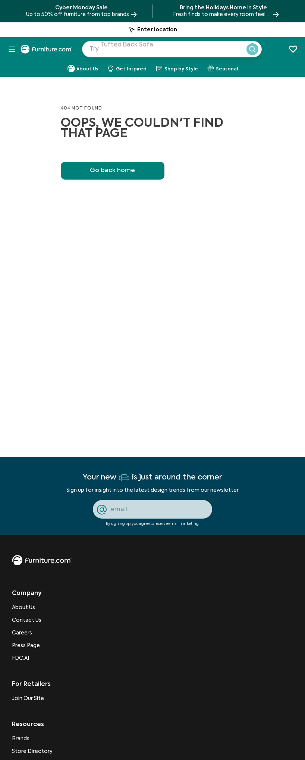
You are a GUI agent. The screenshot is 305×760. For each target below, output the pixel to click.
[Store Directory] (32, 751)
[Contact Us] (32, 620)
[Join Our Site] (32, 698)
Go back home (112, 171)
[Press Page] (32, 646)
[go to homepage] (42, 560)
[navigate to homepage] (49, 49)
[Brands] (32, 739)
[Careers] (32, 633)
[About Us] (32, 608)
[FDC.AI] (32, 658)
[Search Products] (178, 51)
